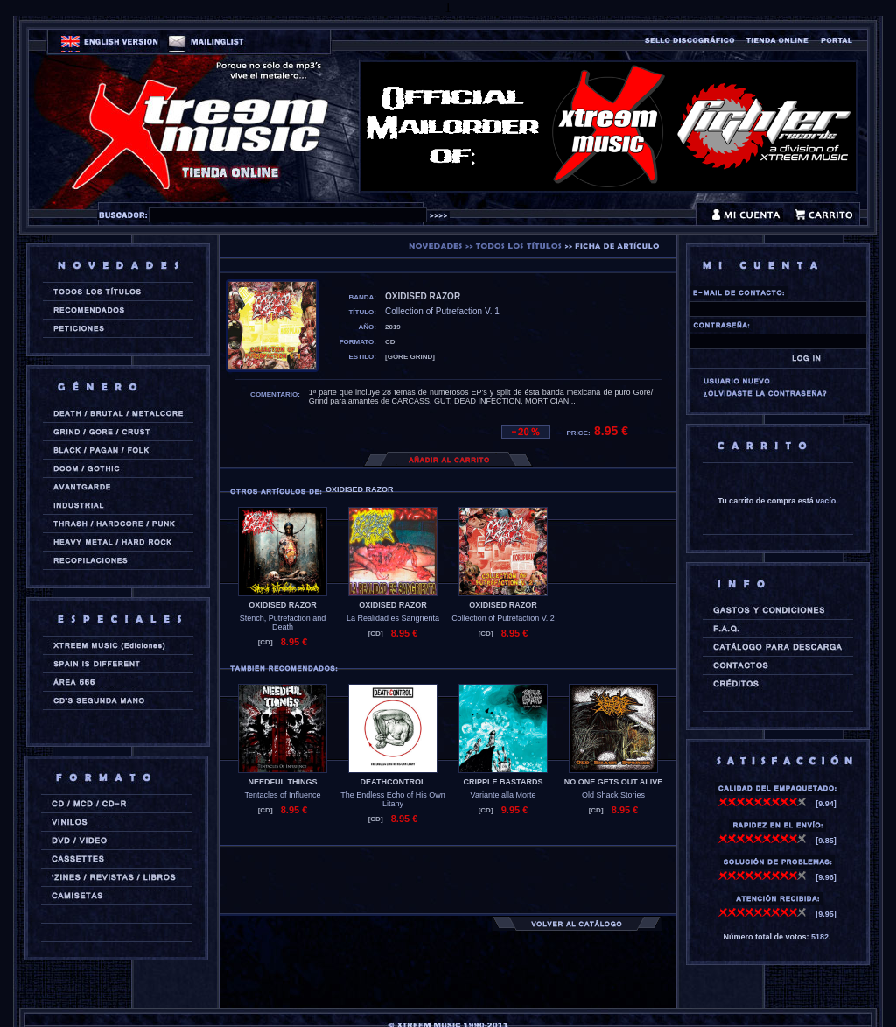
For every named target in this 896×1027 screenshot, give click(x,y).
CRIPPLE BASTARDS (503, 781)
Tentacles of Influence (282, 795)
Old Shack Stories (613, 795)
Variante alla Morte (503, 795)
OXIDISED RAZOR (282, 605)
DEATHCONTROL (393, 781)
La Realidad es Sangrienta (392, 618)
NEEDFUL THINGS (283, 781)
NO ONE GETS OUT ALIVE (613, 781)
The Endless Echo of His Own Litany (392, 799)
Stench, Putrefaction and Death (283, 622)
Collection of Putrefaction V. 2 (503, 618)
